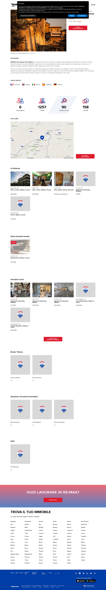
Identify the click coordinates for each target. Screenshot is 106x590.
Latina (68, 539)
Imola (12, 539)
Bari (40, 524)
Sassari (83, 554)
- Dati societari (45, 585)
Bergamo (13, 527)
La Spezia (55, 539)
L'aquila (41, 539)
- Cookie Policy (60, 585)
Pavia (26, 548)
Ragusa (69, 551)
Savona (13, 557)
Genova (69, 536)
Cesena (83, 530)
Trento (26, 560)
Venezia (13, 563)
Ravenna (83, 551)
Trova (17, 53)
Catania (55, 530)
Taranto (55, 557)
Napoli (40, 545)
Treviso (41, 560)
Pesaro (55, 548)
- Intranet (51, 587)
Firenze (27, 536)
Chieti (12, 533)
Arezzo (69, 521)
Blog (50, 572)
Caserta (41, 530)
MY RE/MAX (44, 573)
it (55, 573)
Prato (54, 551)
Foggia (41, 536)
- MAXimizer (45, 587)
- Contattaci (33, 587)
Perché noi (27, 573)
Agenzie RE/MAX (22, 53)
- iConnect (39, 587)
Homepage (13, 53)
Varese (83, 560)
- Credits (56, 587)
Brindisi (83, 527)
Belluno (69, 524)
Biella (26, 527)
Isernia (26, 539)
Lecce (82, 539)
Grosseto (83, 536)
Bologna (41, 527)
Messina (69, 542)
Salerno (69, 554)
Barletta (55, 524)
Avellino (27, 524)
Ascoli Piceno (85, 521)
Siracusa (27, 557)
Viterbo (69, 563)
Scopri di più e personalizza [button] (28, 15)
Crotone (69, 533)
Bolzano (55, 527)
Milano (83, 542)
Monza (26, 545)
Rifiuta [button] (71, 15)
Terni (68, 557)
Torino (83, 557)
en (58, 573)
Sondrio (41, 557)
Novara (55, 545)
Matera (55, 542)
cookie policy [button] (60, 7)
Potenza (41, 551)
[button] (87, 3)
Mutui (21, 572)
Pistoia (26, 551)
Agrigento (13, 521)
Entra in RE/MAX (34, 573)
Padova (69, 545)
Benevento (84, 524)
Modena (13, 545)
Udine (68, 560)
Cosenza (41, 533)
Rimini (40, 554)
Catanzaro (70, 530)
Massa (40, 542)
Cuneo (83, 533)
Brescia (69, 527)
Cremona (55, 533)
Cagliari (13, 530)
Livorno (13, 542)
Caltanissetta (28, 530)
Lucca (26, 542)
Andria (55, 521)
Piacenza (83, 548)
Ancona (41, 521)
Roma (54, 554)
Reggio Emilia (28, 554)
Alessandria (28, 521)
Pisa (12, 551)
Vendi (16, 572)
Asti (12, 524)
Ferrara (13, 536)
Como (26, 533)
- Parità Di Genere (25, 587)
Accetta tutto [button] (82, 15)
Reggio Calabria (15, 554)
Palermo (83, 545)
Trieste (55, 560)
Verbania (27, 563)
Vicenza (55, 563)
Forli (54, 536)
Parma (12, 548)
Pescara (69, 548)
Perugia (41, 548)
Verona (41, 563)
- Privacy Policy (52, 585)
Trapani (13, 560)
